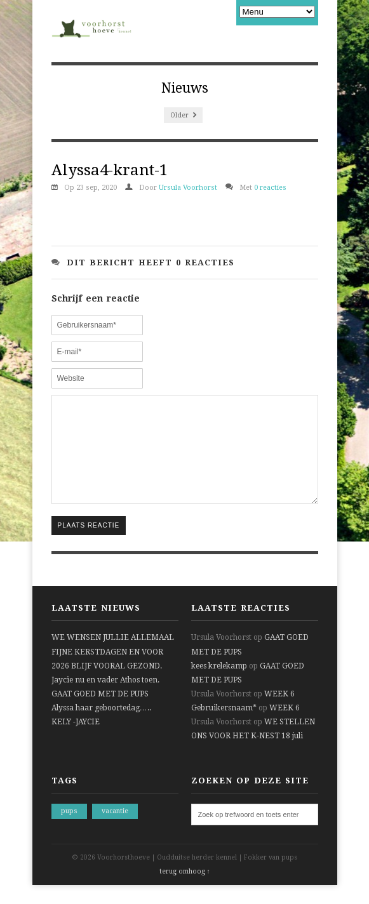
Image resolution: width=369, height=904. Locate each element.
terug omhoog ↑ (184, 890)
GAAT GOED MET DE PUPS (100, 712)
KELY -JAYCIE (75, 740)
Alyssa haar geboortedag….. (101, 726)
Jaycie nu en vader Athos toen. (105, 699)
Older (183, 115)
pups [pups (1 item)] (69, 830)
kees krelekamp (219, 685)
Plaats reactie (89, 544)
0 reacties (270, 187)
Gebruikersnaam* (224, 726)
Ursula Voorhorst (188, 187)
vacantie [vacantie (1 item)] (115, 830)
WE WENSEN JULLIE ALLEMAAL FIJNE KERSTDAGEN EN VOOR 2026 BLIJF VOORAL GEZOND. (112, 670)
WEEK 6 (279, 712)
